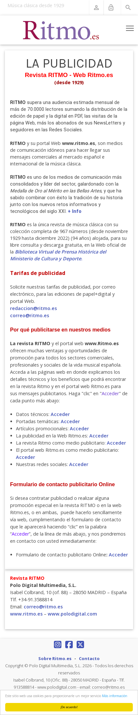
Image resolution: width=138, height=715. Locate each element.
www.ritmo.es (26, 614)
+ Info (75, 211)
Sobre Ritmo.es (54, 658)
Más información (114, 696)
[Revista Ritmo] (61, 30)
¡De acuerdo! (69, 707)
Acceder (60, 414)
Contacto (89, 658)
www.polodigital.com (72, 614)
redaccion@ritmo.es (33, 308)
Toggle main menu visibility (130, 27)
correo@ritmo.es (29, 315)
